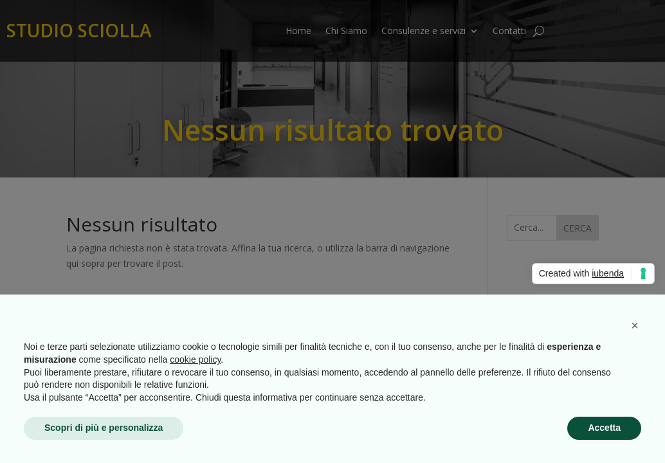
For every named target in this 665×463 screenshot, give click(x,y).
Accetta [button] (604, 427)
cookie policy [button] (195, 359)
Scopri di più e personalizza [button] (103, 427)
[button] (634, 325)
